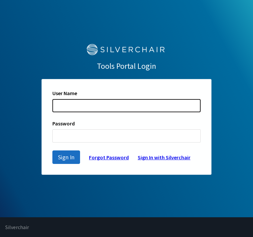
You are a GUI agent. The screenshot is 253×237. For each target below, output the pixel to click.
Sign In (66, 157)
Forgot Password (109, 157)
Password (63, 123)
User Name (64, 93)
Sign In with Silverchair (164, 157)
